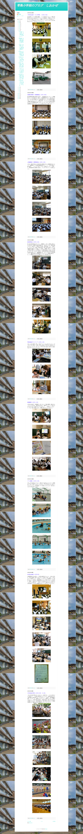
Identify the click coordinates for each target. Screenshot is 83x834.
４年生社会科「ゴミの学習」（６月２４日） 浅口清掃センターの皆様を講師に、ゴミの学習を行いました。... (21, 34)
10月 (19, 25)
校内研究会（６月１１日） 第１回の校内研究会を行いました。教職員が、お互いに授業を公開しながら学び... (21, 53)
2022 (19, 94)
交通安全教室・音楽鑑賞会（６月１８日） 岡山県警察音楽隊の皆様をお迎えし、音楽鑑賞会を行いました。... (21, 41)
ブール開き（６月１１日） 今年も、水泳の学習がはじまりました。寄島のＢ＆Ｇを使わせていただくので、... (21, 71)
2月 (19, 90)
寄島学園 (19, 14)
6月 (19, 30)
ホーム (42, 821)
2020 (19, 97)
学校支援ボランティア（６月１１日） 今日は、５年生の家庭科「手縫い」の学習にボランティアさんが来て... (21, 59)
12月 (19, 23)
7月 (19, 29)
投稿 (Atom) (30, 822)
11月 (19, 24)
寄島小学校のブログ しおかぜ (37, 5)
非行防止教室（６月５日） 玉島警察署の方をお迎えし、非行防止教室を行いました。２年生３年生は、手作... (21, 76)
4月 (19, 88)
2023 (19, 93)
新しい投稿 (29, 821)
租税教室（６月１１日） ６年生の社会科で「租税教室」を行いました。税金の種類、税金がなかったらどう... (21, 65)
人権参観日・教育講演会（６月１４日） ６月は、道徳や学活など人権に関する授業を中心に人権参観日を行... (21, 47)
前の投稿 (54, 821)
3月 (19, 89)
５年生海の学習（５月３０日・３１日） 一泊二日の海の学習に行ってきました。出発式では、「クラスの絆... (21, 83)
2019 (19, 98)
